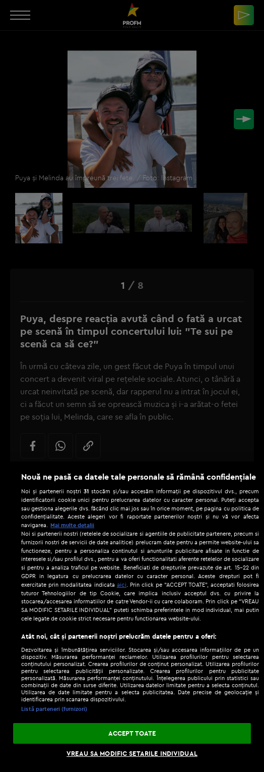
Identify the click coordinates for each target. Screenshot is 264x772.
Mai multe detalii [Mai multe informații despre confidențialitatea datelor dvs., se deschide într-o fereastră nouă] (72, 525)
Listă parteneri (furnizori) (54, 708)
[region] (132, 616)
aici (121, 584)
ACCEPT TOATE (132, 733)
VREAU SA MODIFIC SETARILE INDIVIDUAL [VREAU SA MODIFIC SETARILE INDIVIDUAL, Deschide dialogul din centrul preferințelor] (132, 753)
